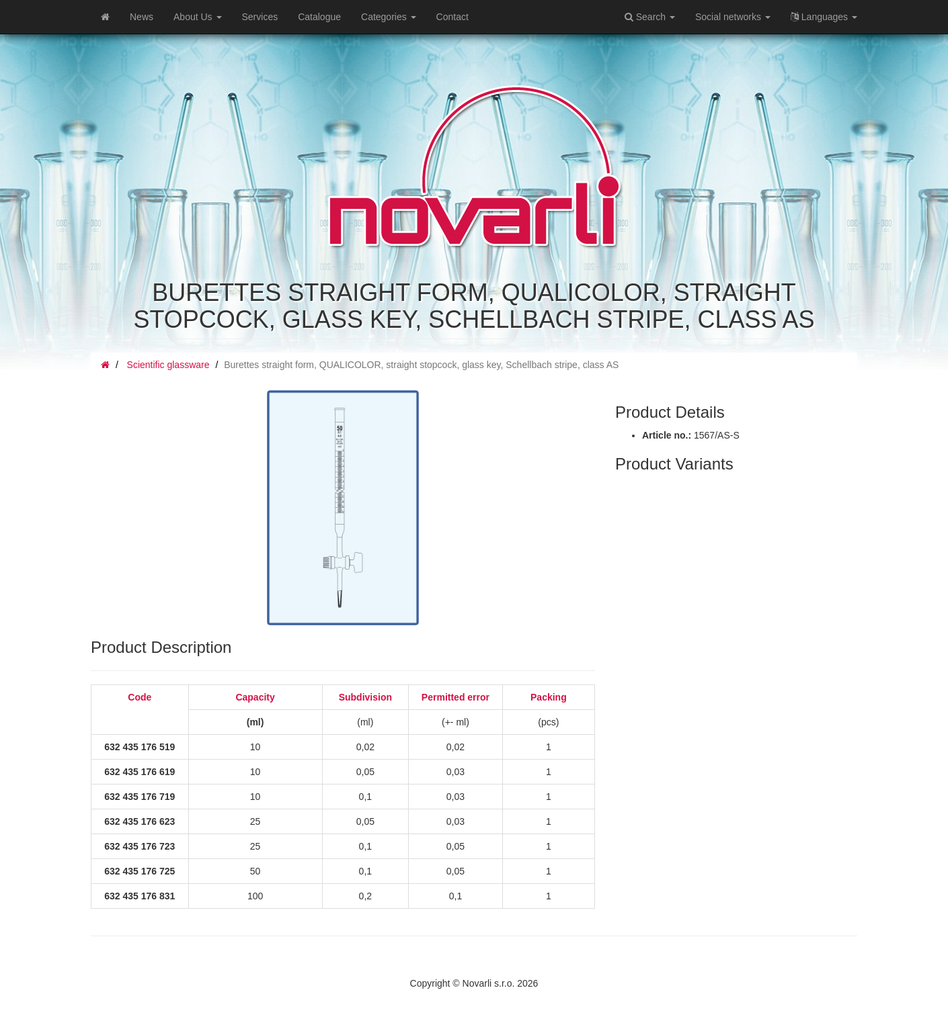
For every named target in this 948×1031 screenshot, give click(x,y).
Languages (824, 16)
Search (650, 16)
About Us (197, 16)
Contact (452, 16)
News (141, 16)
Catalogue (319, 16)
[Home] (105, 17)
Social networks (733, 16)
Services (260, 16)
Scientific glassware (168, 364)
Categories (388, 16)
